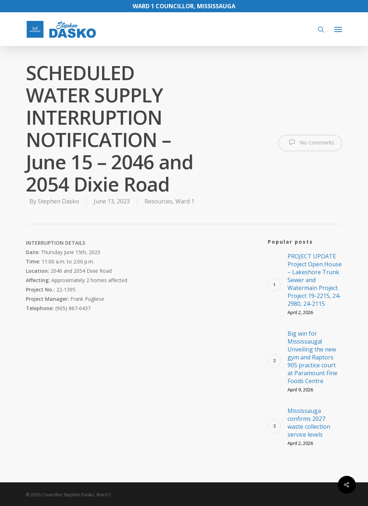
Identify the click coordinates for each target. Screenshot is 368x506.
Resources (158, 201)
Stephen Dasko (58, 201)
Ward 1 (184, 201)
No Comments (310, 142)
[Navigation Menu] (338, 29)
